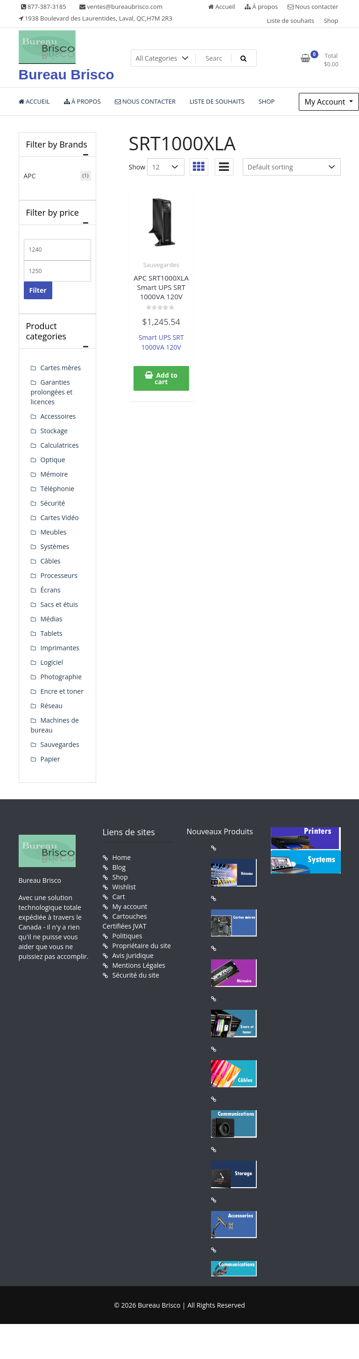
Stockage (54, 430)
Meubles (54, 532)
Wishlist (124, 886)
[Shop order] (292, 167)
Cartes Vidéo (60, 517)
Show (137, 166)
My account (130, 906)
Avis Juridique (133, 955)
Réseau (52, 705)
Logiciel (52, 662)
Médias (52, 618)
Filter (38, 290)
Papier (50, 758)
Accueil (221, 6)
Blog (119, 867)
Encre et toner (62, 691)
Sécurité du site (136, 975)
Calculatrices (60, 445)
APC (30, 175)
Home (122, 857)
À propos (261, 6)
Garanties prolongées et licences (52, 392)
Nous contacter (313, 6)
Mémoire (54, 474)
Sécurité (53, 503)
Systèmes (55, 546)
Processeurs (59, 575)
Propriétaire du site (142, 945)
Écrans (51, 589)
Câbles (51, 560)
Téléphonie (58, 488)
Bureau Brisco (66, 74)
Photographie (61, 676)
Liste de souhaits (291, 20)
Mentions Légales (139, 965)
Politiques (127, 935)
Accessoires (58, 416)
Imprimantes (60, 647)
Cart (119, 896)
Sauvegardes (161, 265)
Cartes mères (61, 367)
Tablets (52, 633)
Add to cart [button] (166, 378)
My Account (326, 102)
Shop (331, 20)
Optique (53, 459)
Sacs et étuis (59, 604)
